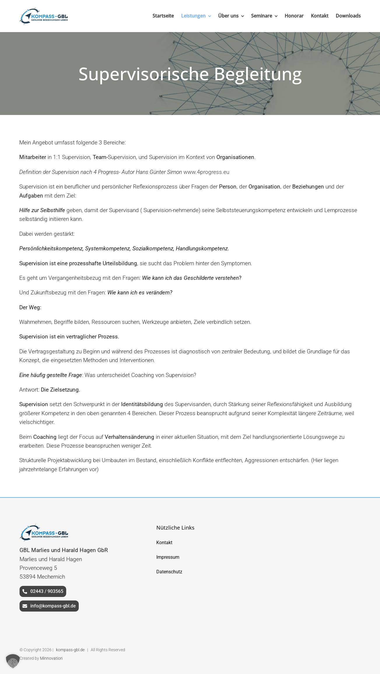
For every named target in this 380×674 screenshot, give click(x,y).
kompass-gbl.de (70, 649)
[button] (13, 661)
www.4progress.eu (206, 172)
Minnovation (51, 658)
